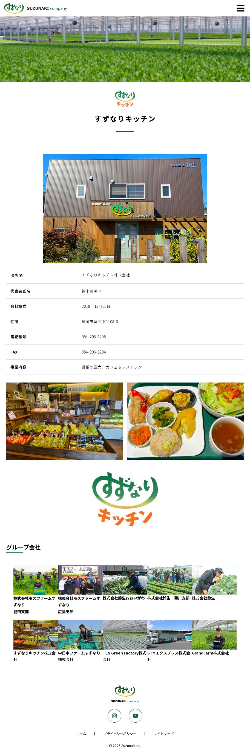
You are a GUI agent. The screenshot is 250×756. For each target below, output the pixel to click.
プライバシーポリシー (120, 733)
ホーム (81, 733)
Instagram (114, 716)
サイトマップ (164, 733)
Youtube (135, 716)
